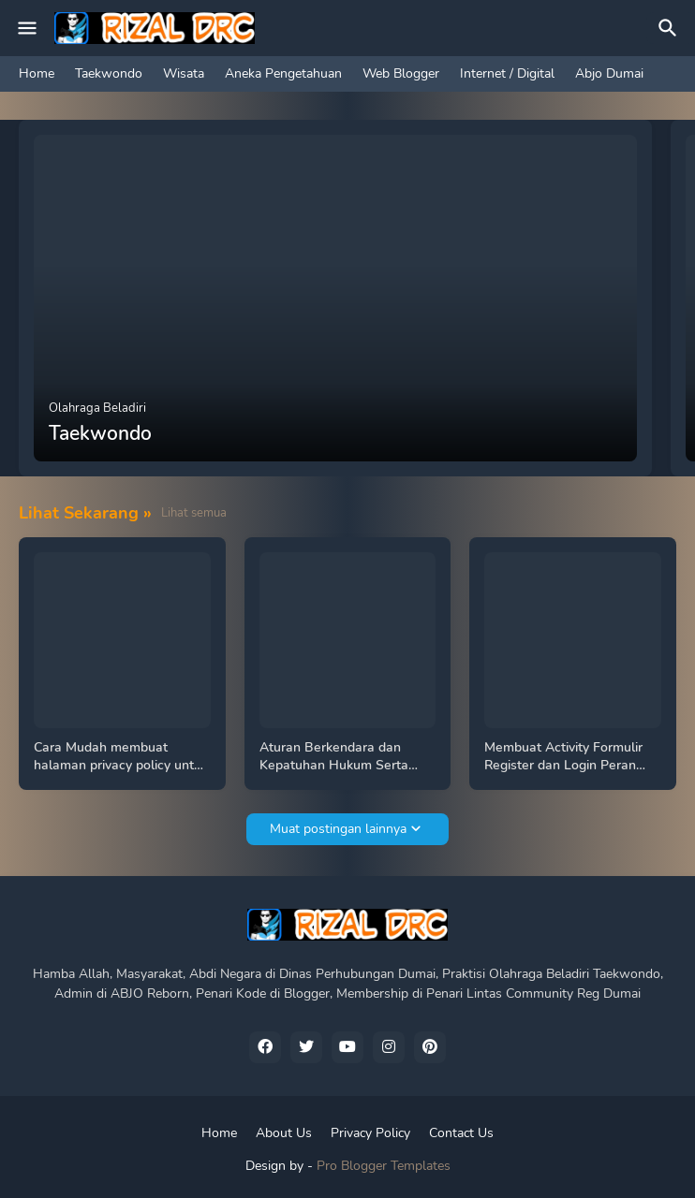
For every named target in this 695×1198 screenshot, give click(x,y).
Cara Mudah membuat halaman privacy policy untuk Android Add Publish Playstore (121, 757)
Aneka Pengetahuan (283, 73)
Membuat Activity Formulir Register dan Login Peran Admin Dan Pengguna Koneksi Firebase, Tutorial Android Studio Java (563, 757)
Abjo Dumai (609, 73)
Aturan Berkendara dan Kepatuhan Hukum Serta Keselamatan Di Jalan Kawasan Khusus (333, 757)
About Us (284, 1133)
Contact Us (461, 1133)
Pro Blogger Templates (384, 1166)
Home (36, 73)
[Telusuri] (670, 28)
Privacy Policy (370, 1133)
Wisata (183, 73)
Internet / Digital (507, 73)
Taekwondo (108, 73)
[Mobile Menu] (27, 28)
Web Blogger (400, 73)
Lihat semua (194, 512)
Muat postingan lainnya (338, 829)
